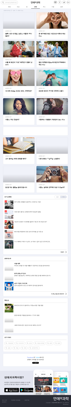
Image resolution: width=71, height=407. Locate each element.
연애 (14, 10)
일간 (57, 197)
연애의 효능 (20, 10)
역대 (63, 197)
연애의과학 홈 (7, 10)
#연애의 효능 (8, 31)
